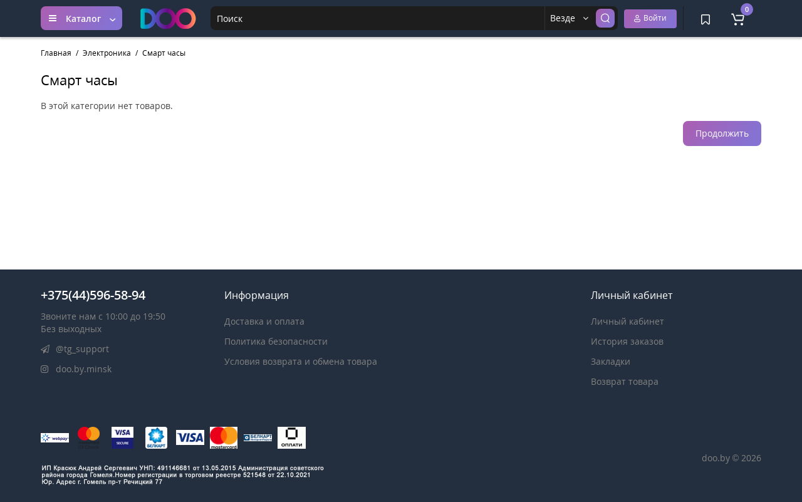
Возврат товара (625, 381)
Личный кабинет (627, 321)
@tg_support (75, 349)
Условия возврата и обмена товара (300, 361)
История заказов (627, 341)
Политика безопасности (276, 341)
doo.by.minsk (76, 369)
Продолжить (722, 133)
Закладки (610, 361)
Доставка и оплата (264, 321)
